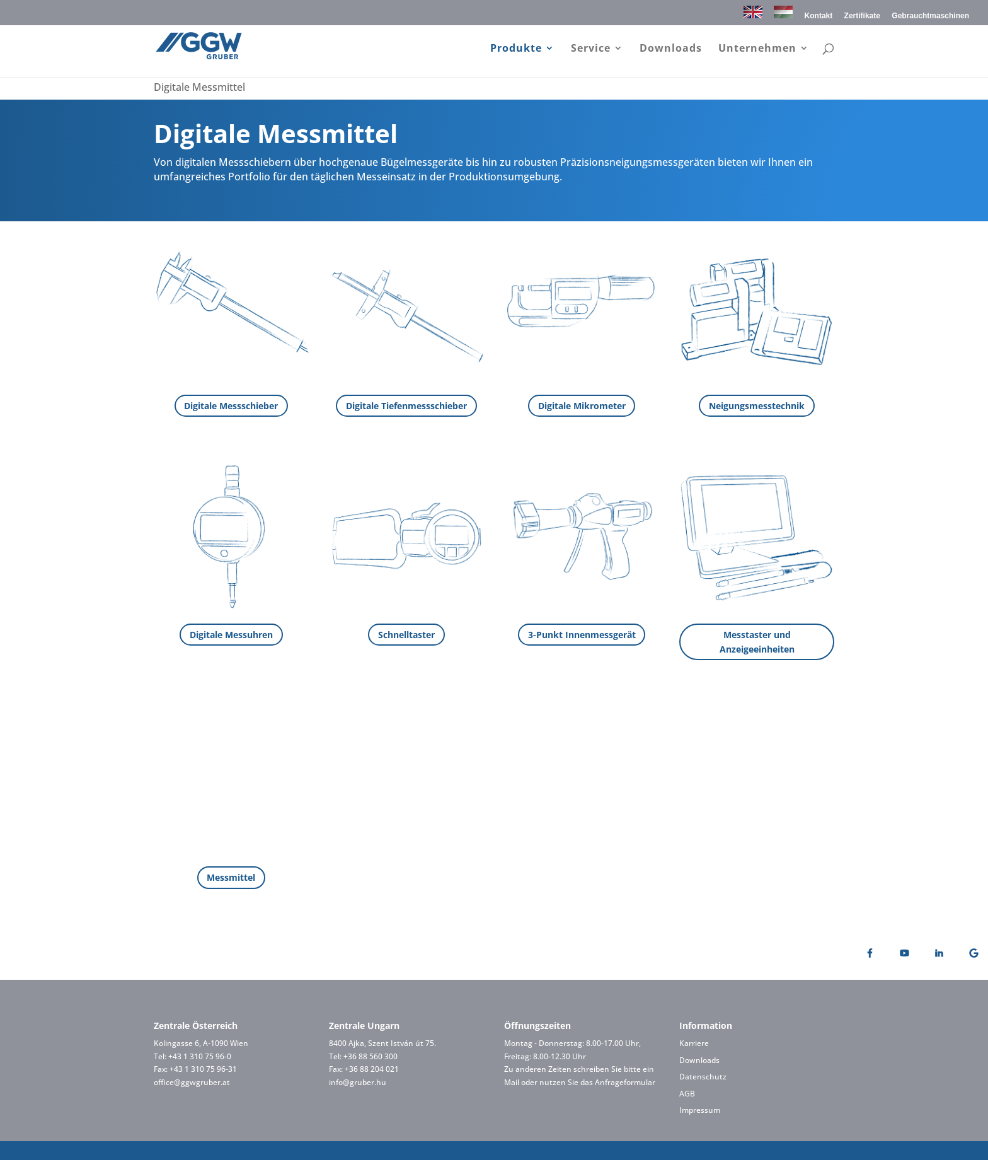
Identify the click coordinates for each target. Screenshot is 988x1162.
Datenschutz (703, 1078)
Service (591, 49)
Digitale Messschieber (231, 406)
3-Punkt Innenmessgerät (582, 635)
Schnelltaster (406, 635)
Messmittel (231, 879)
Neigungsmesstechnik (757, 406)
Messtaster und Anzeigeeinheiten (757, 642)
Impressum (699, 1112)
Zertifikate (862, 16)
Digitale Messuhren (231, 635)
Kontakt (819, 16)
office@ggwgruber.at (192, 1083)
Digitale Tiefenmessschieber (406, 406)
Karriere (694, 1045)
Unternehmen (757, 49)
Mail (511, 1083)
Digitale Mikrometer (582, 406)
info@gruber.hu (357, 1083)
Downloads (671, 49)
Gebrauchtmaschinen (930, 16)
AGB (687, 1094)
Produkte (516, 49)
